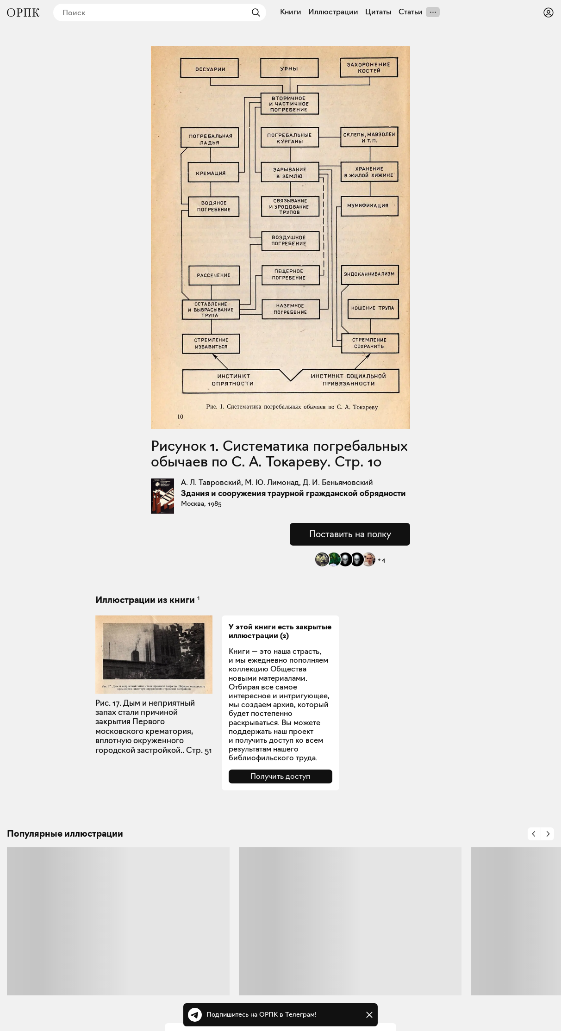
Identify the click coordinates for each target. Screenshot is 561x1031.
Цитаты (378, 12)
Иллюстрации (333, 12)
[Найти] (253, 12)
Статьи (411, 12)
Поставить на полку (350, 534)
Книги (290, 12)
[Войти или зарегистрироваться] (548, 12)
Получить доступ (280, 776)
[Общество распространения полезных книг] (23, 12)
